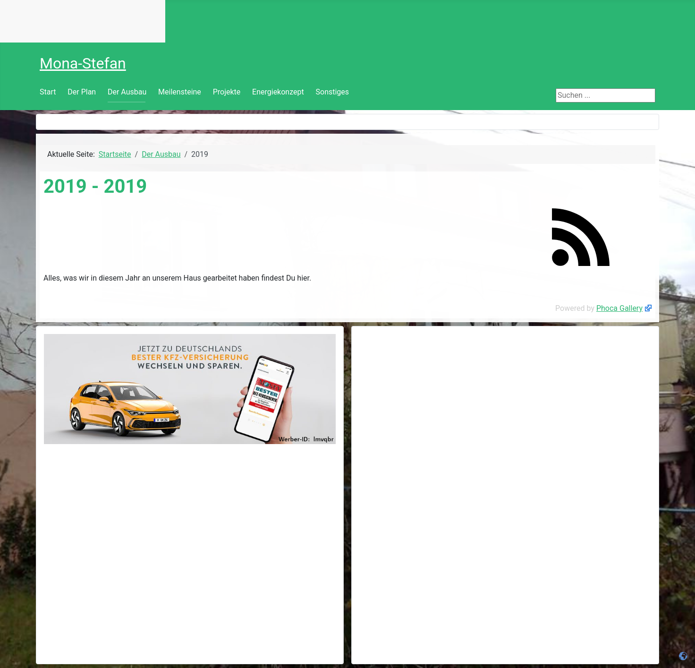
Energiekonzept (278, 91)
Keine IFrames (82, 21)
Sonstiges (332, 91)
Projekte (227, 91)
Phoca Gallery (619, 308)
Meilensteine (179, 91)
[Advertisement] (505, 400)
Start (48, 91)
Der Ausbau (127, 91)
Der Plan (82, 91)
